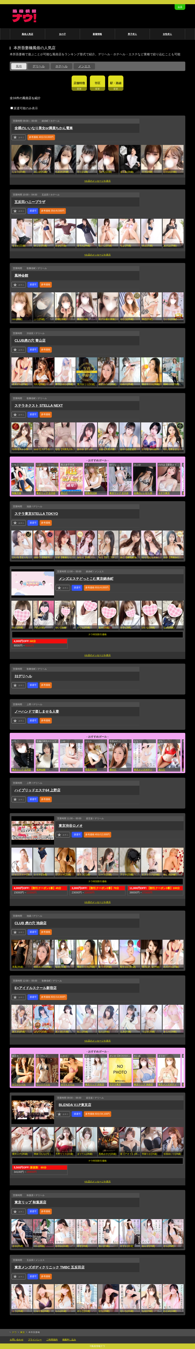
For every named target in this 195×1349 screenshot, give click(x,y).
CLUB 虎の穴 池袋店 (30, 923)
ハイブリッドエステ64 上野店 (37, 790)
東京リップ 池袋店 (143, 1084)
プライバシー (35, 1339)
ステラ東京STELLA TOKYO (36, 514)
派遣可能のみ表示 (24, 108)
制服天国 (16, 493)
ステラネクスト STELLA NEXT (38, 406)
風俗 (19, 66)
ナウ (14, 1332)
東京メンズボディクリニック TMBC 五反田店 (145, 769)
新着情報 (97, 34)
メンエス (84, 66)
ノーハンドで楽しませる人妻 (36, 711)
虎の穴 (64, 493)
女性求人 (167, 34)
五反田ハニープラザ (29, 202)
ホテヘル (61, 66)
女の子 (62, 34)
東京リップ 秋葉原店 (30, 1202)
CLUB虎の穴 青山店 (30, 340)
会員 (180, 7)
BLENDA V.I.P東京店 (75, 1105)
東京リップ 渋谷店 (94, 1084)
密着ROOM (91, 493)
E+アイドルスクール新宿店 (35, 988)
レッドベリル (43, 1084)
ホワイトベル (19, 1084)
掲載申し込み (69, 1339)
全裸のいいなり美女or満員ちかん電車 (43, 128)
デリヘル (39, 66)
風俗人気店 (27, 34)
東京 (22, 1332)
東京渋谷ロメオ (71, 826)
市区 (97, 83)
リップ (64, 769)
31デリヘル (23, 676)
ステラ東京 (164, 493)
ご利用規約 (52, 1339)
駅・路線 (115, 83)
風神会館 (21, 275)
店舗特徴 (79, 83)
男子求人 (132, 34)
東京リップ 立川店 (45, 493)
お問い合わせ (16, 1339)
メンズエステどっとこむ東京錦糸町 (86, 579)
